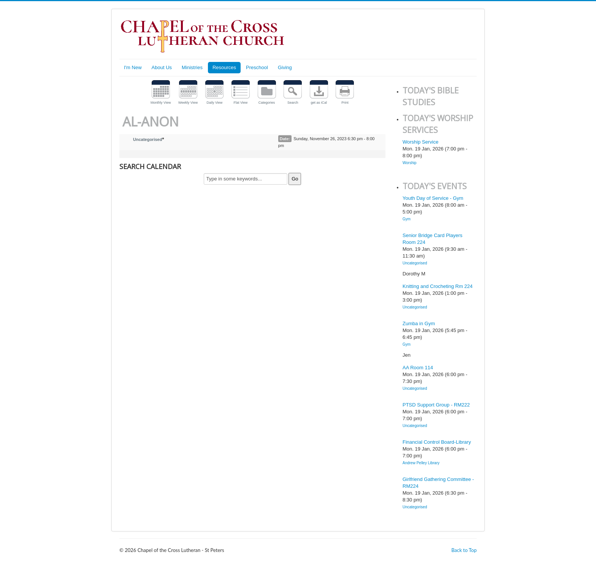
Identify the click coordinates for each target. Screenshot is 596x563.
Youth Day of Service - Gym (433, 198)
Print (345, 102)
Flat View (241, 102)
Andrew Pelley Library (421, 463)
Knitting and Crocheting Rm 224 (437, 286)
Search (292, 102)
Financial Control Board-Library (437, 442)
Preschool (257, 67)
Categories (266, 102)
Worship (410, 163)
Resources (224, 67)
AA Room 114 (418, 367)
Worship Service (420, 142)
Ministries (192, 67)
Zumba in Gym (419, 323)
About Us (162, 67)
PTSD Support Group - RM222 (436, 405)
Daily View (214, 102)
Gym (407, 219)
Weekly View (188, 102)
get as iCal (319, 102)
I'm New (133, 67)
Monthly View (161, 102)
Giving (285, 67)
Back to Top (464, 550)
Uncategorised (147, 139)
